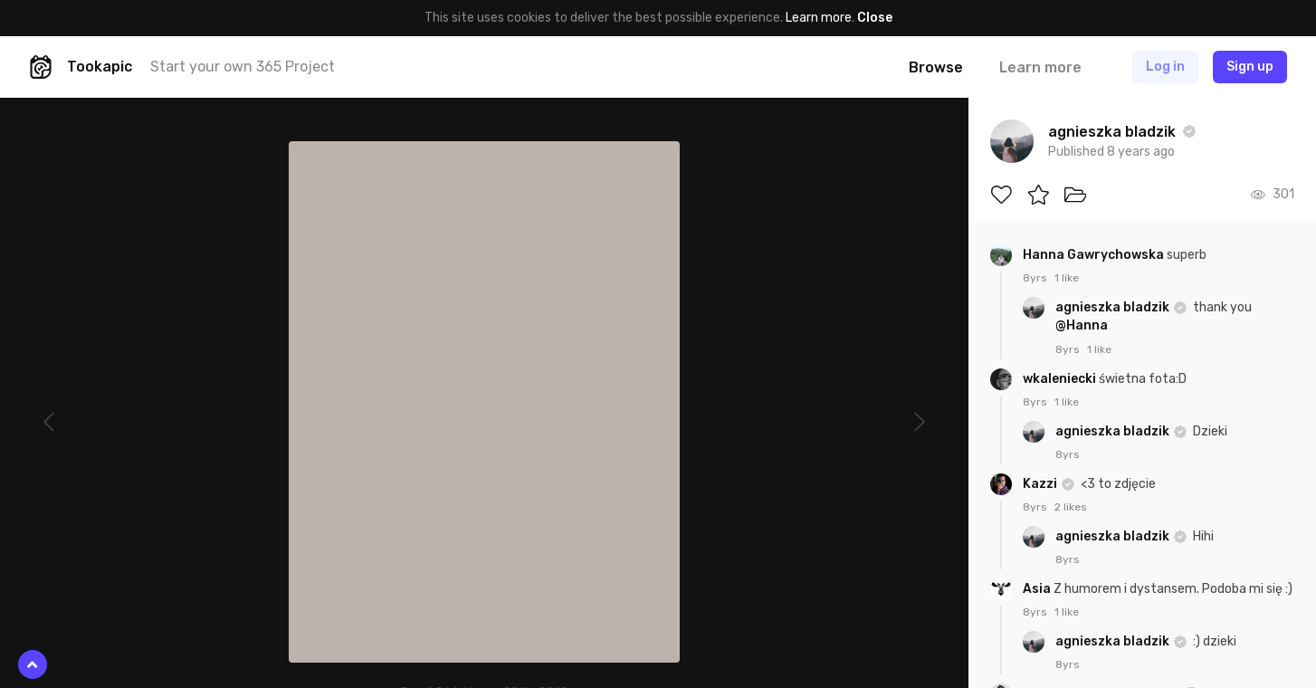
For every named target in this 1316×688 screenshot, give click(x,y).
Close (874, 17)
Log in (1165, 66)
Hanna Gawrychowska (1095, 255)
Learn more (819, 17)
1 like (1066, 278)
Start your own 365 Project (242, 66)
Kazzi (1041, 484)
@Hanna (1081, 325)
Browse (936, 67)
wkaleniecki (1061, 379)
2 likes (1070, 507)
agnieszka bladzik (1113, 307)
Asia (1038, 589)
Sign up (1249, 66)
